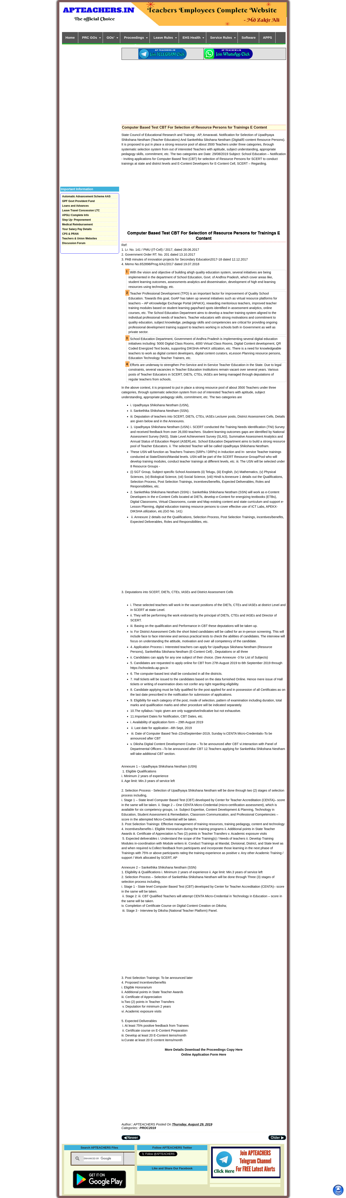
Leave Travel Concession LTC (81, 210)
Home (70, 37)
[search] (102, 1158)
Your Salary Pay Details (77, 229)
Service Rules (221, 37)
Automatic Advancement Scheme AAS (86, 196)
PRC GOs (89, 37)
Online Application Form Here (203, 1054)
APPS (267, 37)
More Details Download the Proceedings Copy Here (203, 1049)
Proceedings (134, 37)
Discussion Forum (74, 243)
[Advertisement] (204, 91)
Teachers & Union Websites (79, 238)
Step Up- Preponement (76, 219)
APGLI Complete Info (75, 215)
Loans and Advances (75, 205)
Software (249, 37)
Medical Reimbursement (77, 224)
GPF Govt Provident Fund (78, 201)
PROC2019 (148, 1128)
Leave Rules (163, 37)
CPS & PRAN (70, 233)
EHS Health (192, 37)
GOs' (110, 37)
